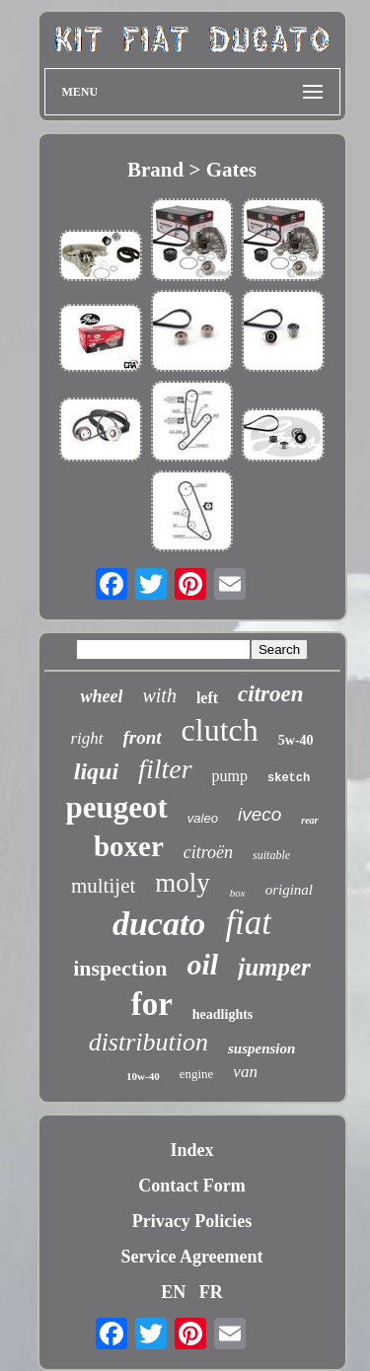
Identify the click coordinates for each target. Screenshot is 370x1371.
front (142, 737)
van (245, 1071)
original (289, 890)
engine (197, 1073)
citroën (208, 852)
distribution (148, 1042)
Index (191, 1150)
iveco (259, 814)
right (86, 738)
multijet (103, 886)
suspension (261, 1048)
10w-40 (143, 1076)
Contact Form (191, 1185)
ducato (158, 923)
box (238, 893)
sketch (288, 778)
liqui (96, 771)
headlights (222, 1014)
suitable (271, 855)
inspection (120, 968)
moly (182, 883)
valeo (202, 818)
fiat (248, 922)
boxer (129, 846)
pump (230, 775)
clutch (220, 730)
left (207, 697)
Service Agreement (191, 1256)
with (159, 695)
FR (211, 1292)
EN (173, 1292)
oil (203, 964)
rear (309, 820)
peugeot (117, 807)
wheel (101, 696)
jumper (274, 967)
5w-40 (296, 740)
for (152, 1004)
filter (164, 769)
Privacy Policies (192, 1221)
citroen (270, 694)
